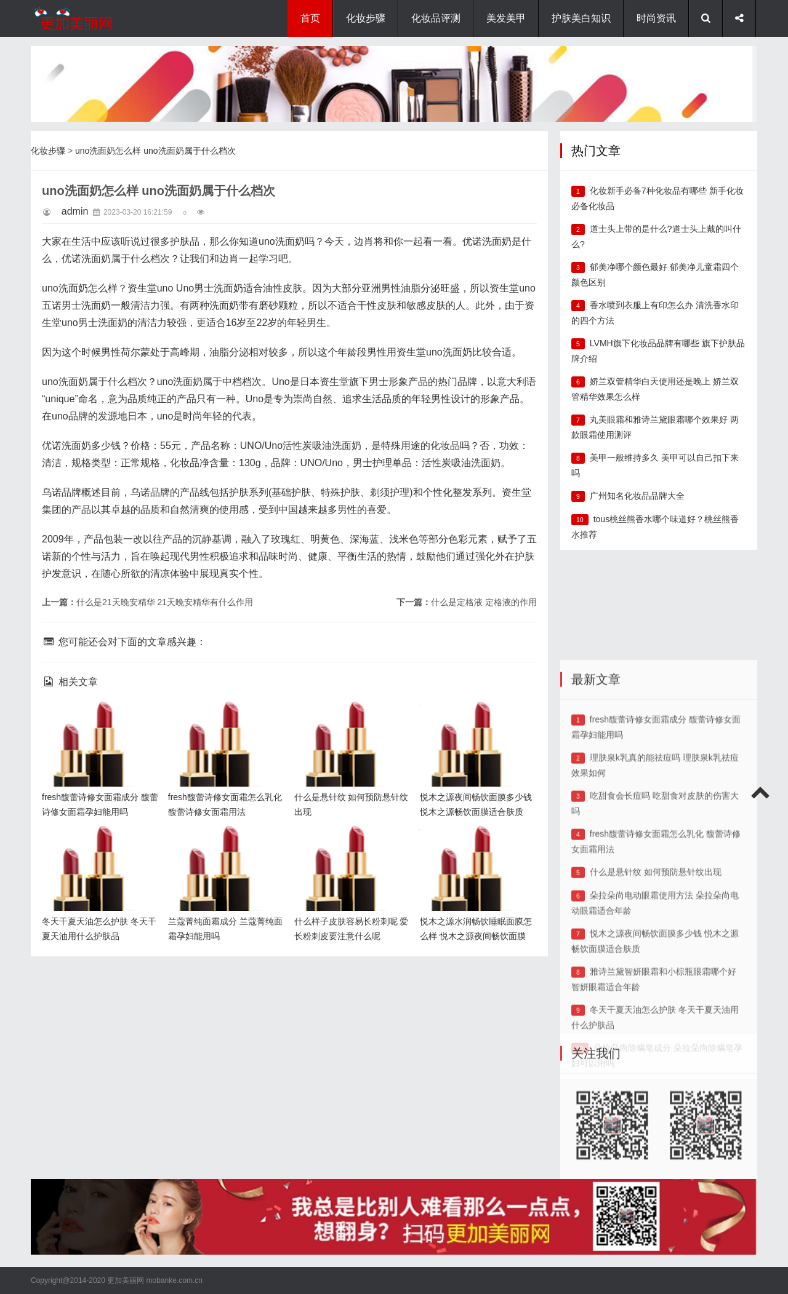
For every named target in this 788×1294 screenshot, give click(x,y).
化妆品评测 (435, 18)
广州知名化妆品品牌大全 (637, 496)
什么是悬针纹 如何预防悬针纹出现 (656, 978)
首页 (310, 18)
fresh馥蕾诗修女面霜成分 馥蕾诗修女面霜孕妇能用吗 (97, 720)
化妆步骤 (365, 18)
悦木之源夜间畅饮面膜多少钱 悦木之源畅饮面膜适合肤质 (475, 720)
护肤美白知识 (581, 18)
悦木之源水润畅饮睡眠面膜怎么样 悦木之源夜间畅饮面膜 (475, 845)
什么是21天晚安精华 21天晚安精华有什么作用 (164, 602)
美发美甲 (506, 18)
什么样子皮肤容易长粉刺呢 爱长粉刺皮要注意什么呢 (349, 845)
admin (75, 211)
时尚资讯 (656, 18)
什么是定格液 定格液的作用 (484, 602)
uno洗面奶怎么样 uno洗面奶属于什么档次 (155, 151)
